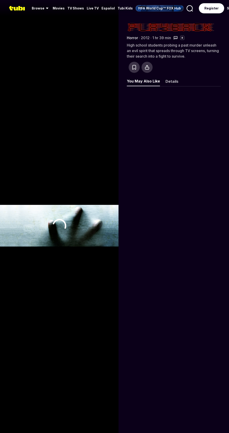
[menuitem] (41, 8)
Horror (132, 37)
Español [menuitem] (108, 8)
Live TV (93, 8)
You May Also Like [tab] (143, 81)
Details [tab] (171, 81)
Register (211, 8)
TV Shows (75, 8)
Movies (59, 8)
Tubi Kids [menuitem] (125, 8)
